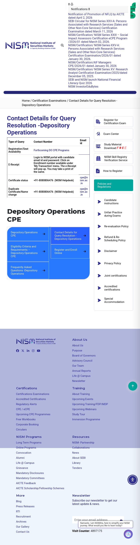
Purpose (77, 350)
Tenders (77, 468)
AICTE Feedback (26, 483)
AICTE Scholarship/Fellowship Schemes (40, 488)
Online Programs (26, 447)
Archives (21, 521)
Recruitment (23, 516)
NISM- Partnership (83, 442)
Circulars (21, 429)
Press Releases (25, 506)
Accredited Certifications (31, 399)
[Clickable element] (30, 45)
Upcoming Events (82, 399)
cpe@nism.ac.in (84, 180)
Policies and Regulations (105, 185)
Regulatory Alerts (26, 404)
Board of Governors (84, 355)
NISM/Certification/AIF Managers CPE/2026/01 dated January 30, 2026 (92, 64)
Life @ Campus (81, 376)
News (75, 452)
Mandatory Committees (30, 478)
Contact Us (133, 10)
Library (76, 463)
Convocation (23, 452)
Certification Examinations (49, 100)
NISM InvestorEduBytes (83, 86)
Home (26, 100)
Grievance (22, 468)
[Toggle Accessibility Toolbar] (132, 479)
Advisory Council (82, 360)
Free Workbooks (26, 419)
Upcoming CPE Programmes (33, 414)
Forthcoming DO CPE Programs (51, 150)
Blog (19, 501)
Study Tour (78, 414)
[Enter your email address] (98, 519)
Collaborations (81, 447)
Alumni (20, 457)
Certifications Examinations (32, 394)
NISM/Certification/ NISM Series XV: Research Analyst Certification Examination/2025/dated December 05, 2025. (98, 73)
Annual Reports (81, 370)
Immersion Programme (86, 419)
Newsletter (78, 381)
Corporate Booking (27, 424)
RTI (18, 511)
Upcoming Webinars (84, 409)
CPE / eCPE (23, 409)
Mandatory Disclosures (30, 473)
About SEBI (79, 457)
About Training (81, 394)
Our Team (78, 365)
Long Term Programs (28, 442)
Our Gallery (22, 526)
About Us (77, 345)
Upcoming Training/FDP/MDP (90, 404)
